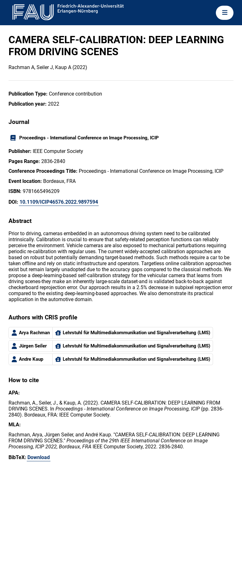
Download (38, 457)
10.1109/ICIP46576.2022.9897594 (59, 202)
